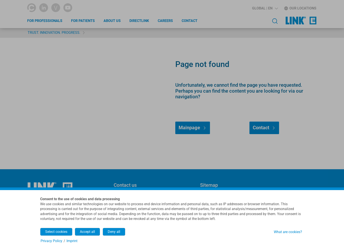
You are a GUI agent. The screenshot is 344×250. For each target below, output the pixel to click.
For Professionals (44, 21)
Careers (165, 21)
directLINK (139, 21)
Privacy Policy (51, 241)
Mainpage (189, 127)
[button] (265, 8)
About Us (112, 21)
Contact (189, 21)
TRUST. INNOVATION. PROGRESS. (54, 33)
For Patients (83, 21)
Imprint (71, 241)
